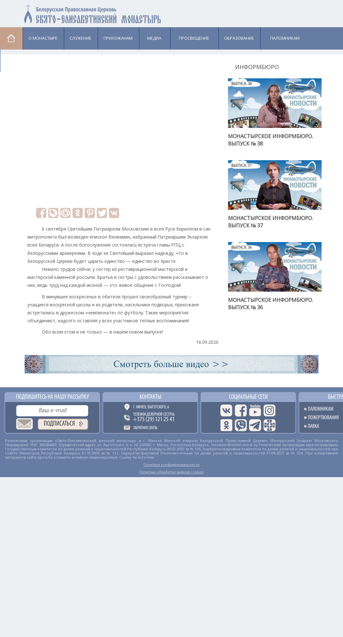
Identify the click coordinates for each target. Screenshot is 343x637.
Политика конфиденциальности (171, 464)
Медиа (154, 38)
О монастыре (42, 38)
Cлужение (80, 38)
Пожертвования (323, 417)
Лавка (16, 60)
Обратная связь (145, 428)
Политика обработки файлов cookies (171, 472)
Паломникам (285, 38)
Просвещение (194, 38)
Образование (239, 38)
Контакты (150, 397)
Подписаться (59, 424)
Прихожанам (118, 38)
